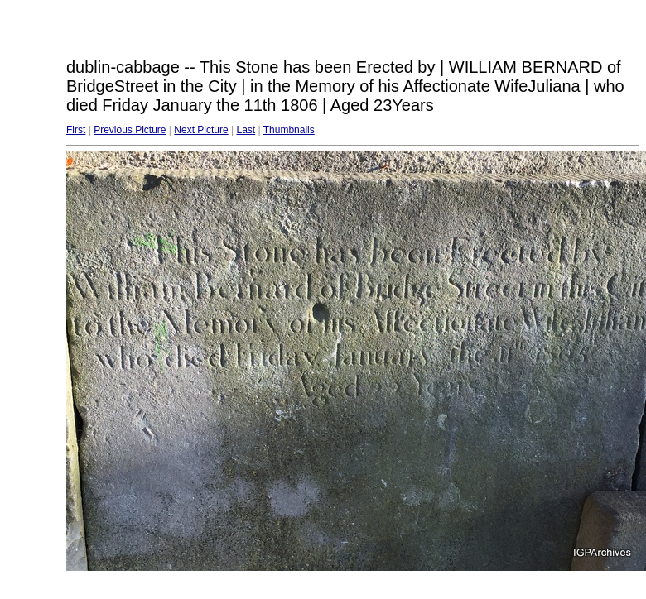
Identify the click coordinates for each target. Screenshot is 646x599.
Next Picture (201, 130)
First (75, 130)
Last (245, 130)
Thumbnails (289, 130)
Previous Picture (130, 130)
